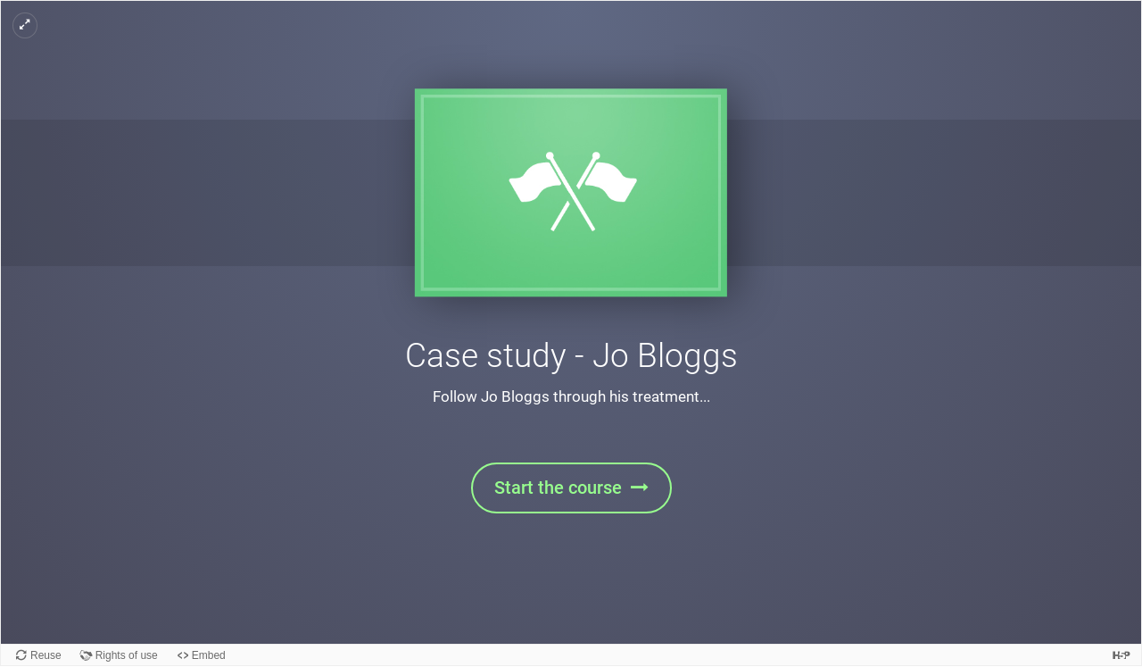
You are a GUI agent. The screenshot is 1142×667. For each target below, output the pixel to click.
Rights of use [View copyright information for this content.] (126, 655)
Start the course (558, 487)
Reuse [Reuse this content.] (46, 655)
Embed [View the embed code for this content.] (209, 655)
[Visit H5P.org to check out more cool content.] (1121, 655)
